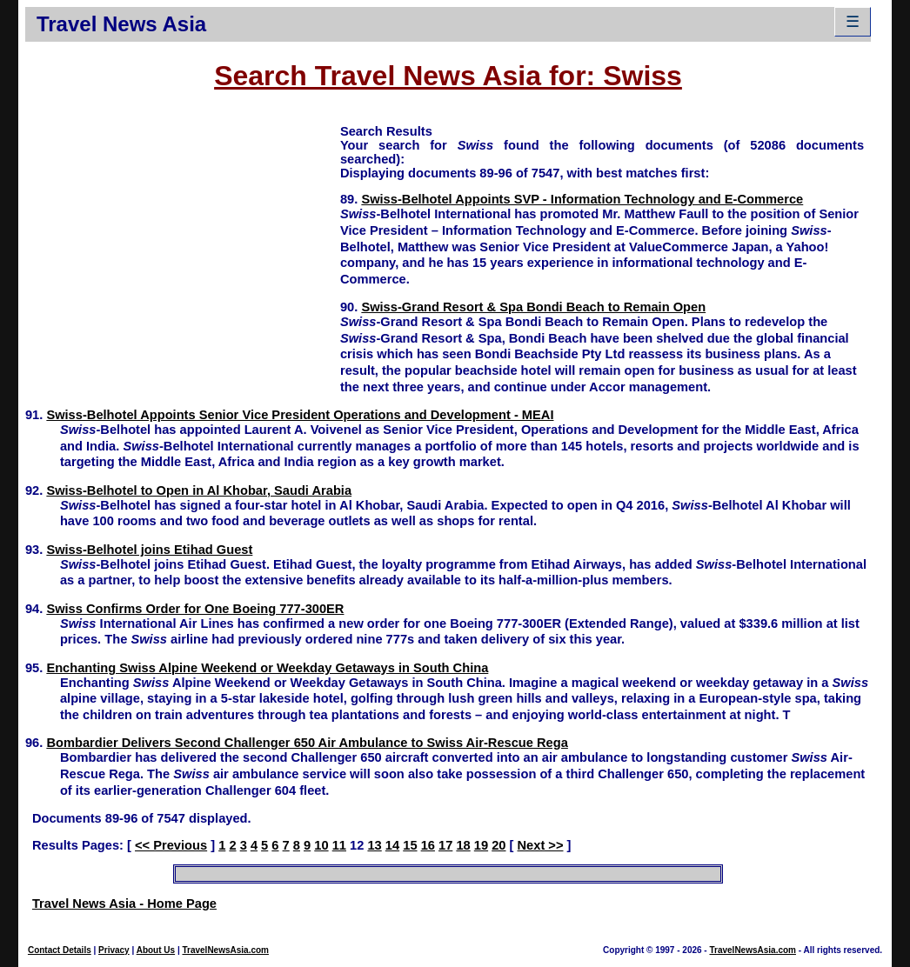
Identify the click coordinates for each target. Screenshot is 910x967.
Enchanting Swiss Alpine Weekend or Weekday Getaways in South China (267, 668)
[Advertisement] (183, 244)
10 (321, 845)
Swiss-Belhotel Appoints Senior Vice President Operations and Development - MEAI (299, 415)
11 (339, 845)
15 (410, 845)
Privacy (114, 950)
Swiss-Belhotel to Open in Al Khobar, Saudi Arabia (198, 490)
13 (374, 845)
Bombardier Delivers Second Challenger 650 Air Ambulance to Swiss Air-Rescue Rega (306, 743)
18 (463, 845)
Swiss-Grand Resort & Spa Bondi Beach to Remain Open (533, 307)
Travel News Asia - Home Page (124, 903)
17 (445, 845)
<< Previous (171, 845)
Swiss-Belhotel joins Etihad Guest (149, 550)
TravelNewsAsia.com (225, 950)
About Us (156, 950)
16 (428, 845)
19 (481, 845)
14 (392, 845)
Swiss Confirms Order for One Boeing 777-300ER (195, 609)
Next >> (541, 845)
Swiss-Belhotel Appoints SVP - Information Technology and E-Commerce (582, 199)
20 (498, 845)
